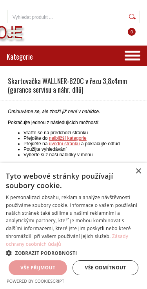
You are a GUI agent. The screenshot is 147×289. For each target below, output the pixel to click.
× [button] (138, 171)
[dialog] (73, 226)
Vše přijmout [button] (37, 267)
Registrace (126, 8)
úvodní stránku (64, 143)
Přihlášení (94, 8)
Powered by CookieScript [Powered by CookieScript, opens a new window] (35, 281)
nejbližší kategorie (68, 138)
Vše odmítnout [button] (105, 267)
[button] (73, 252)
